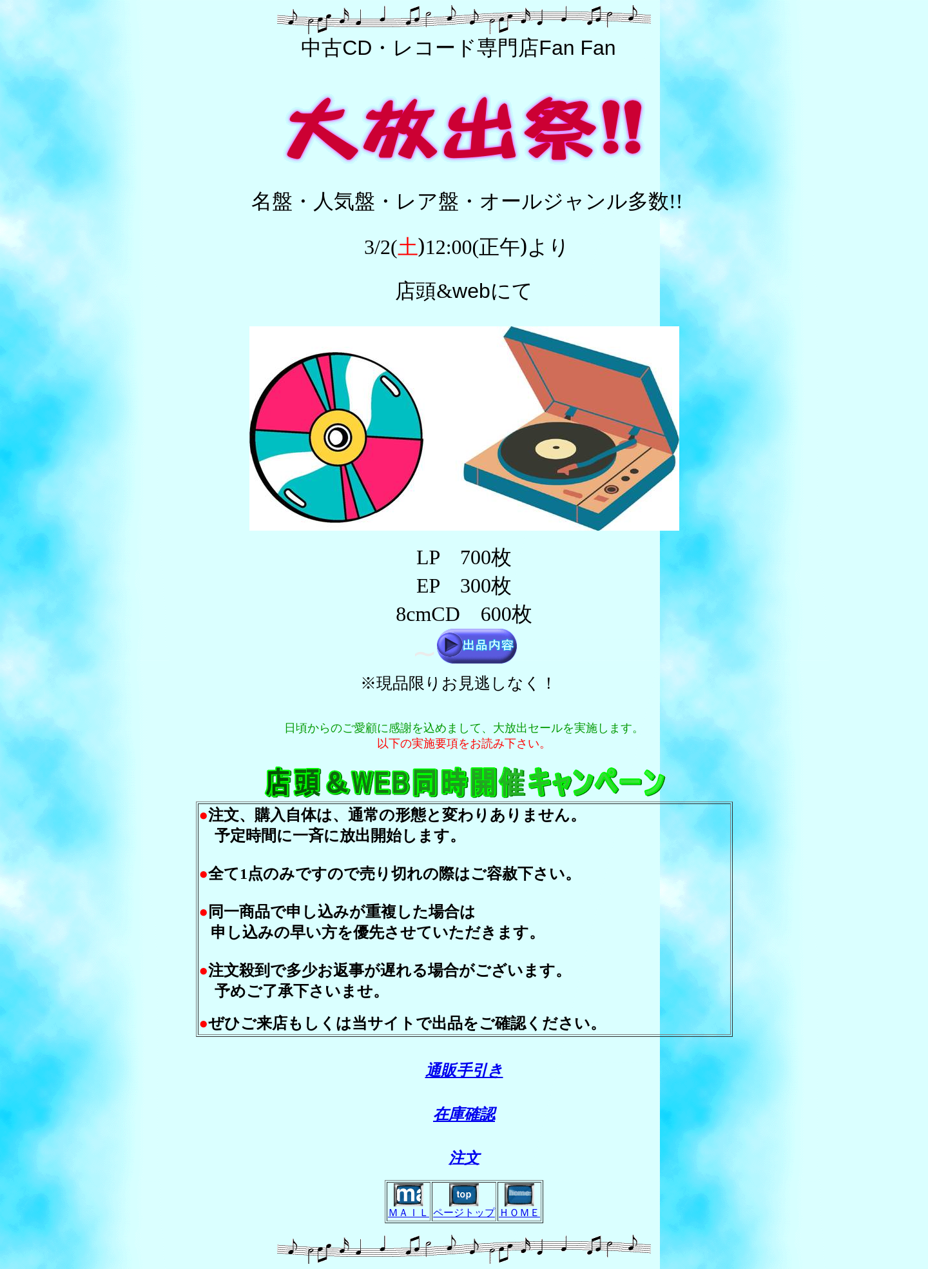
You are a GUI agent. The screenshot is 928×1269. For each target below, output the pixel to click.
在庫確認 (464, 1114)
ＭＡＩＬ (408, 1212)
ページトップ (464, 1212)
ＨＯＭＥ (519, 1212)
